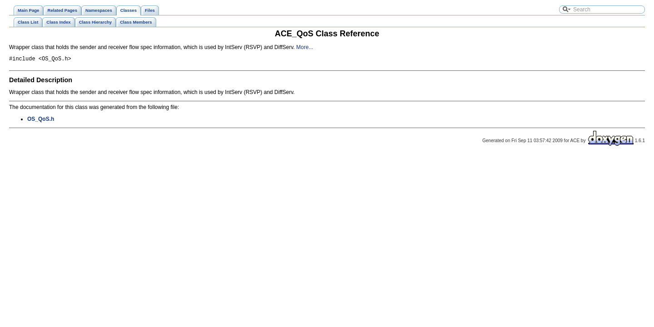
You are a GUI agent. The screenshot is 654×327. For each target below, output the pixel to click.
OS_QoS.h (40, 120)
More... (304, 47)
